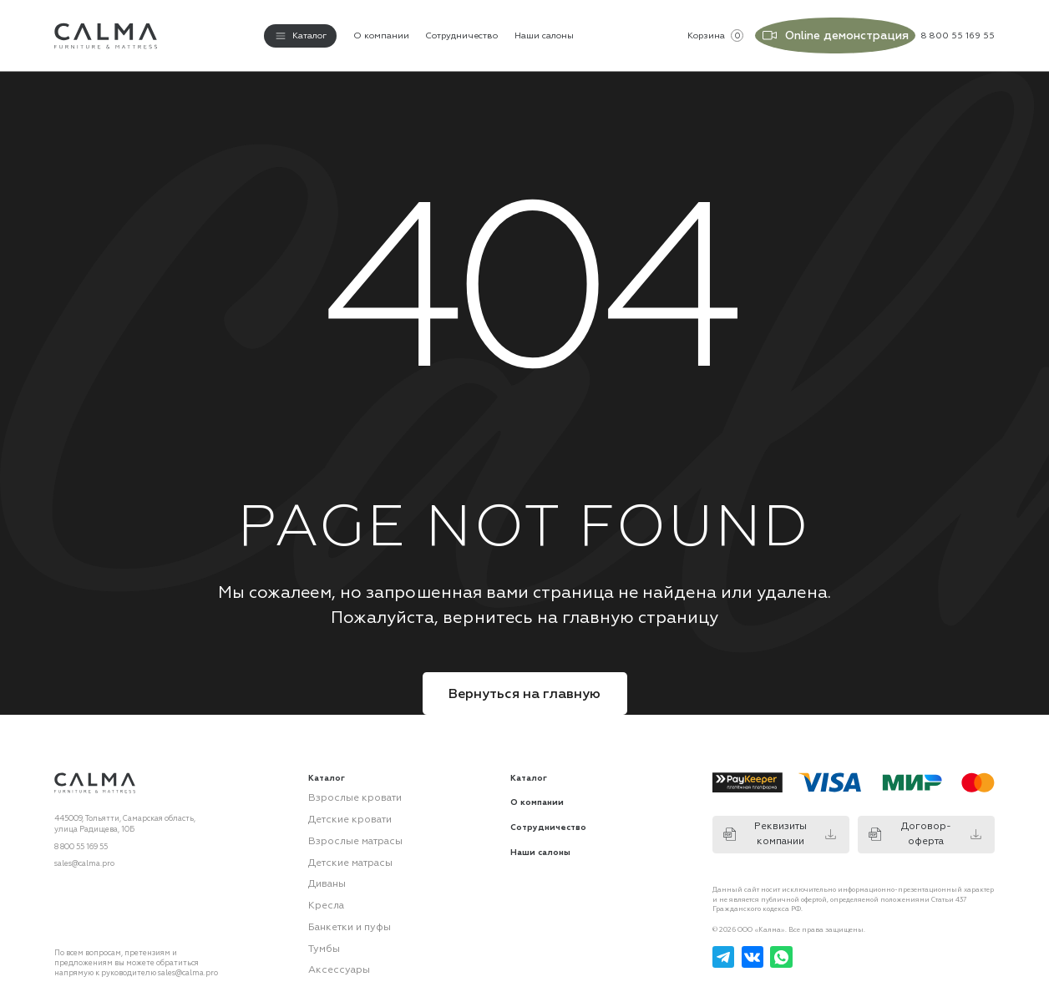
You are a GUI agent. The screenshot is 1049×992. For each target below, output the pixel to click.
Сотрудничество (461, 31)
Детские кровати (340, 807)
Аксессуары (330, 939)
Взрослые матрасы (343, 826)
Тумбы (320, 920)
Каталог (528, 770)
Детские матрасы (340, 845)
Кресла (321, 883)
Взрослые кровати (342, 788)
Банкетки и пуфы (340, 901)
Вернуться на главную (524, 684)
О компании (381, 31)
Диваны (323, 863)
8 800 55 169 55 (81, 838)
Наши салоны (544, 31)
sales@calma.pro (84, 855)
